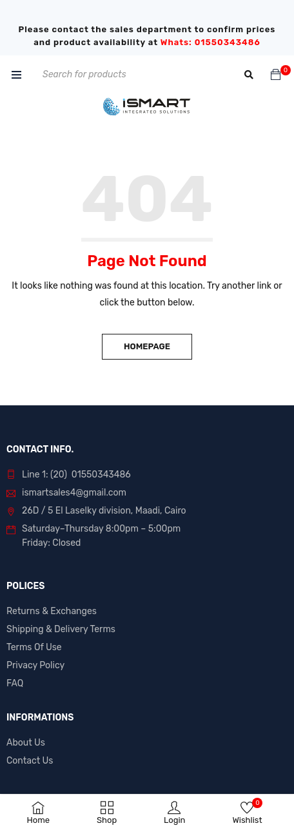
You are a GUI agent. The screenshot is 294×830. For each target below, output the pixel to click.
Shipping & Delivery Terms (60, 629)
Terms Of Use (34, 647)
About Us (25, 742)
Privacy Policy (35, 665)
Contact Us (29, 760)
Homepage (147, 346)
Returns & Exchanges (51, 611)
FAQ (14, 683)
